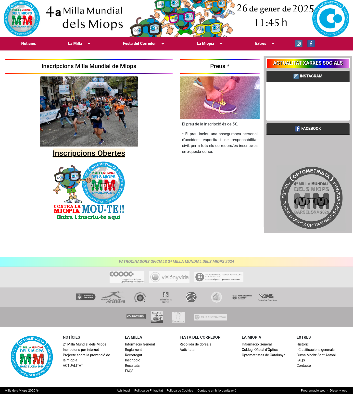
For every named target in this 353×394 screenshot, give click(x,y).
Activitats (187, 350)
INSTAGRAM (311, 76)
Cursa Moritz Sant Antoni (316, 355)
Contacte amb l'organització (216, 390)
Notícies (29, 43)
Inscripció (132, 360)
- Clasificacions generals (316, 350)
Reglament (133, 350)
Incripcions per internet (81, 350)
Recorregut (133, 355)
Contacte (304, 366)
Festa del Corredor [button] (144, 43)
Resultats (132, 366)
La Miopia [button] (210, 43)
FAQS (129, 371)
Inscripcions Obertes (89, 153)
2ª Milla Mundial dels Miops (84, 344)
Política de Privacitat (148, 390)
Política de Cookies (179, 390)
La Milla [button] (79, 43)
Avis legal (123, 390)
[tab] (308, 76)
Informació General (140, 344)
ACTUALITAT (73, 366)
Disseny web (338, 390)
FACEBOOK (311, 128)
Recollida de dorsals (195, 344)
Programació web (313, 390)
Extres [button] (265, 43)
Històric (303, 344)
